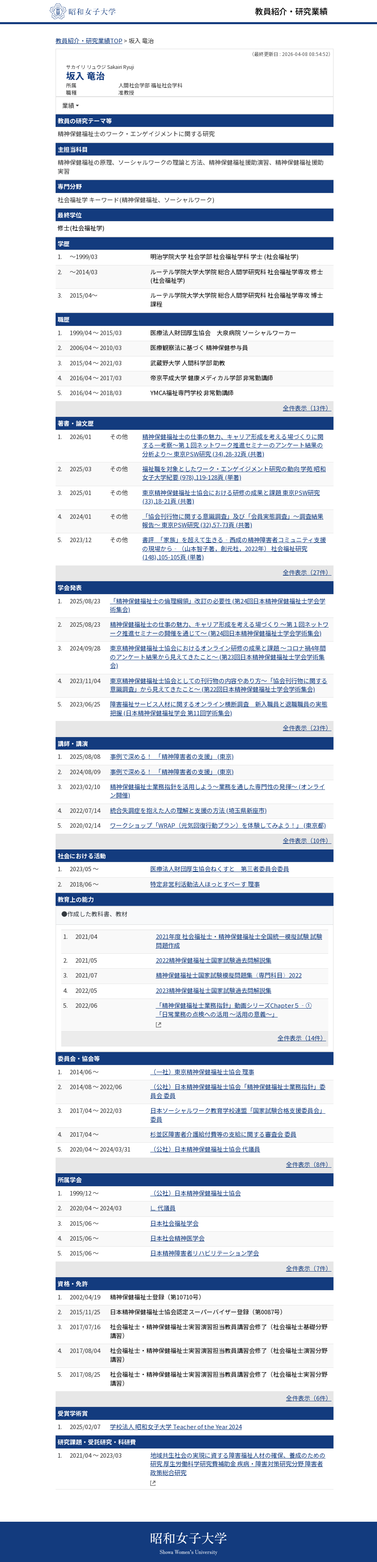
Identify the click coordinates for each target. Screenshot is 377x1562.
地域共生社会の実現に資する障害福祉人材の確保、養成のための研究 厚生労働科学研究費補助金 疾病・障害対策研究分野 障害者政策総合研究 (237, 1464)
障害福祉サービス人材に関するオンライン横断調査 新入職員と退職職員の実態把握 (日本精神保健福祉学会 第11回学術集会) (218, 708)
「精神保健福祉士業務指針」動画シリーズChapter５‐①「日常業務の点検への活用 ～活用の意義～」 (234, 1009)
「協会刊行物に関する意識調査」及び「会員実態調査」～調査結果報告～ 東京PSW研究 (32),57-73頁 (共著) (232, 520)
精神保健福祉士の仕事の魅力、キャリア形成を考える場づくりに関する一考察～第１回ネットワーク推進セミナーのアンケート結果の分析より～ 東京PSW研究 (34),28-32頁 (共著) (232, 445)
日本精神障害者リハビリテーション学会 (204, 1253)
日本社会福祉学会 (174, 1223)
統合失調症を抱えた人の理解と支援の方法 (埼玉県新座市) (188, 810)
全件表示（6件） (308, 1398)
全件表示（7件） (308, 1268)
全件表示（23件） (307, 727)
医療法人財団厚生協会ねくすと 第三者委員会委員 (219, 868)
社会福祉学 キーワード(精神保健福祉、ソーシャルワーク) (136, 199)
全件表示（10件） (307, 840)
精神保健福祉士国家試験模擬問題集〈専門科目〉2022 (229, 975)
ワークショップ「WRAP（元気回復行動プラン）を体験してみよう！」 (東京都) (218, 825)
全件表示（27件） (307, 572)
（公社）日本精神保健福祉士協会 (195, 1193)
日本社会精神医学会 (177, 1238)
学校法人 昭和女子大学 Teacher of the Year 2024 (176, 1426)
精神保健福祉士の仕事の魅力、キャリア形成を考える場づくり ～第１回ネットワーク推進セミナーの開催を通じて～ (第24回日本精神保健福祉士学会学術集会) (219, 628)
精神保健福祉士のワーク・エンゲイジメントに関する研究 (136, 133)
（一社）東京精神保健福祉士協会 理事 (202, 1071)
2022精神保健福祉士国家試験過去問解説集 (213, 960)
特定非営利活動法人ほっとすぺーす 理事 (205, 884)
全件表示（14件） (302, 1038)
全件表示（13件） (307, 408)
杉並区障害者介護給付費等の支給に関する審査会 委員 (223, 1134)
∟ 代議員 (163, 1208)
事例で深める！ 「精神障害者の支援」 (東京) (172, 756)
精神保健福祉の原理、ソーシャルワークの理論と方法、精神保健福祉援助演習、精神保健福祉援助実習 (190, 166)
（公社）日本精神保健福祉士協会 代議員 (205, 1149)
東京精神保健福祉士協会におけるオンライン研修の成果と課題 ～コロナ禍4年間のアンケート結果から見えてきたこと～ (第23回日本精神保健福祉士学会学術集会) (218, 656)
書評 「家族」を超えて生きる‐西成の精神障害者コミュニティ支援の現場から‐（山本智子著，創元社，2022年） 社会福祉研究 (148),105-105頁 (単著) (234, 548)
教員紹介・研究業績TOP (89, 40)
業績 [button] (68, 105)
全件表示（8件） (308, 1164)
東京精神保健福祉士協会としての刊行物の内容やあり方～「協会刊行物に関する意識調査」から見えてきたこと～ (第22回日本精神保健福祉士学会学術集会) (218, 684)
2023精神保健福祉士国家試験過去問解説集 (213, 990)
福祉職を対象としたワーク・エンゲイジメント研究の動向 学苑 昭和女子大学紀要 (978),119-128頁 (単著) (234, 472)
